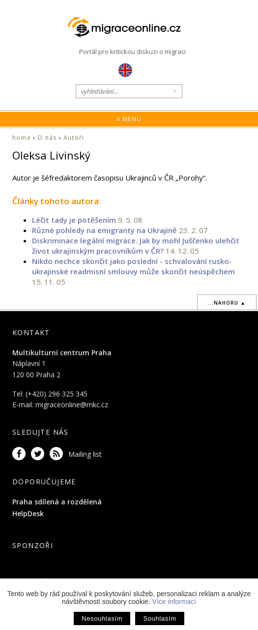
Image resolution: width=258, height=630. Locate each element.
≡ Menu (129, 119)
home (21, 137)
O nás (47, 137)
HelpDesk (28, 513)
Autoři (73, 137)
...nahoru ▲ (227, 302)
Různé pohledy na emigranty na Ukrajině (104, 230)
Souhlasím (159, 618)
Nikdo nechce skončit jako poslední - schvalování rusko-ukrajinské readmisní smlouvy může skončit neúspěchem (133, 266)
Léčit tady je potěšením (74, 220)
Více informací (174, 601)
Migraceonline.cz (129, 27)
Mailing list (85, 454)
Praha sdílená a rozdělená (57, 501)
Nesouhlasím (102, 618)
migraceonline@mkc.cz (71, 404)
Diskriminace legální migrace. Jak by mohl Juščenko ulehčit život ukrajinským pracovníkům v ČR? (135, 246)
